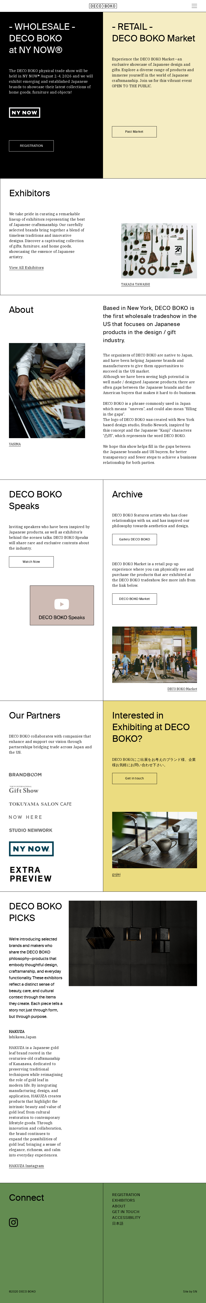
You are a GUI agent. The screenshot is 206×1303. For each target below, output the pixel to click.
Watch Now (31, 562)
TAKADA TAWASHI (135, 284)
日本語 (117, 1223)
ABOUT (119, 1206)
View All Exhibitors (26, 267)
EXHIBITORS (123, 1200)
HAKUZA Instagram (26, 1166)
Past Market (134, 132)
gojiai (116, 874)
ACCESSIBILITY (126, 1218)
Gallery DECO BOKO (134, 539)
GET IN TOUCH (125, 1212)
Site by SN (190, 1291)
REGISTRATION (31, 146)
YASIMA (15, 444)
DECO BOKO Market (134, 599)
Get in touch (134, 778)
